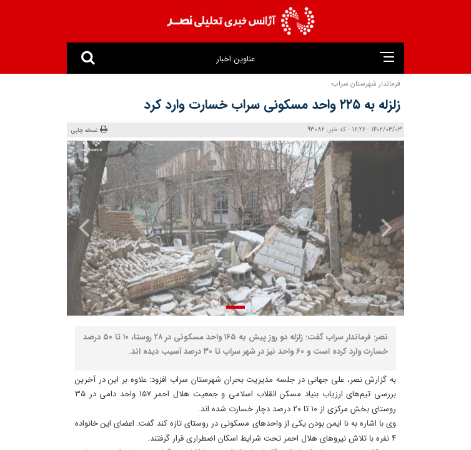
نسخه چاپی (89, 130)
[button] (235, 307)
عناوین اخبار (235, 59)
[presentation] (378, 227)
